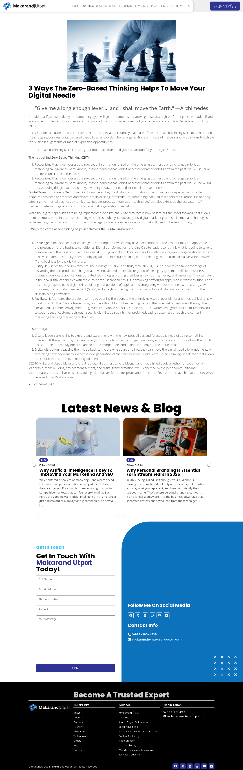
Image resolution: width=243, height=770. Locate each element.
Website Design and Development (137, 747)
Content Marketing (129, 733)
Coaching (88, 5)
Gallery (77, 738)
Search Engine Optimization (134, 719)
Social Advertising (128, 724)
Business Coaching (129, 752)
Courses (101, 5)
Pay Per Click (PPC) (129, 710)
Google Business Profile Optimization (139, 728)
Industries (160, 6)
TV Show (176, 5)
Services (141, 6)
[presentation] (59, 653)
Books (113, 5)
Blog (187, 5)
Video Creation (127, 738)
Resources (79, 728)
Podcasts (125, 5)
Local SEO (124, 714)
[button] (31, 464)
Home (75, 5)
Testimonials (80, 733)
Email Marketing (127, 742)
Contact (78, 747)
